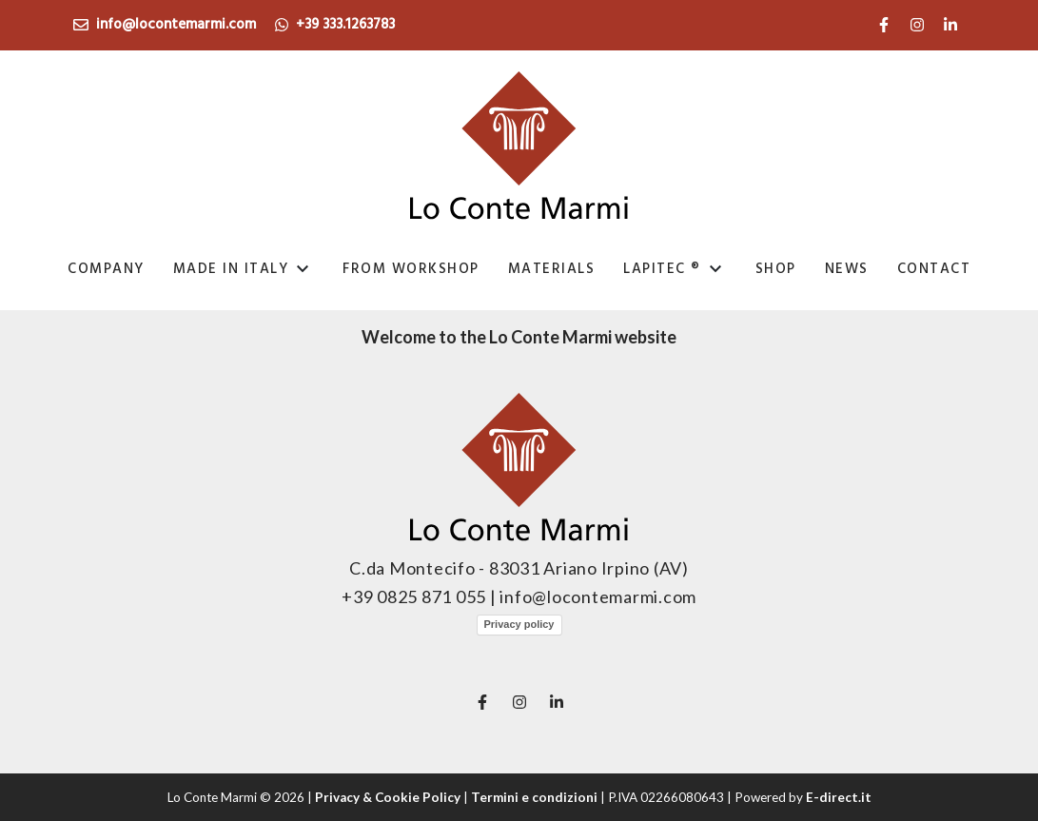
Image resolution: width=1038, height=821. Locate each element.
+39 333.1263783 (335, 25)
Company (106, 269)
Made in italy (231, 269)
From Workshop (411, 269)
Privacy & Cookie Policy (387, 797)
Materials (552, 269)
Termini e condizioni (534, 797)
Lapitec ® (662, 269)
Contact (934, 269)
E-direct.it (839, 797)
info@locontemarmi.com (164, 25)
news (847, 269)
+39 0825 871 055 (416, 596)
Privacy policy (519, 624)
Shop (775, 269)
